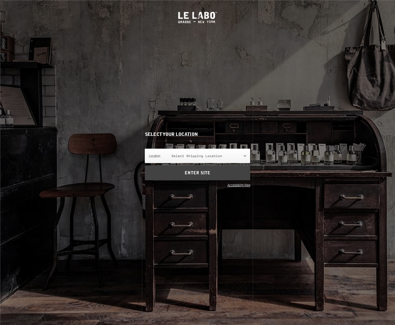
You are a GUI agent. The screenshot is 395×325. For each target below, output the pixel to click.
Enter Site (197, 173)
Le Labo (197, 17)
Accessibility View (239, 185)
